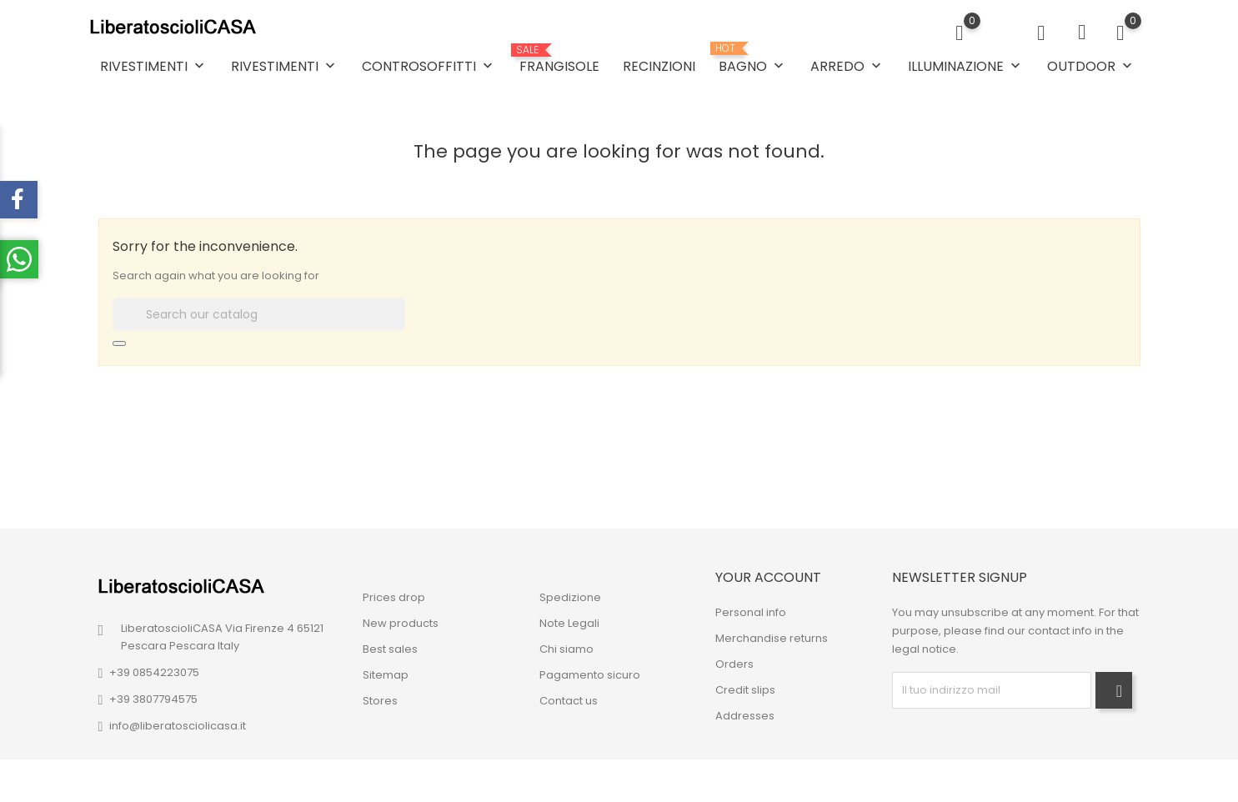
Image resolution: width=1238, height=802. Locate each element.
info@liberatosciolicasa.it (177, 726)
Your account (768, 577)
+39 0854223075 (154, 672)
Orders (734, 664)
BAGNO (753, 59)
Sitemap (385, 675)
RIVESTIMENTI (154, 66)
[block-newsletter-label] (991, 690)
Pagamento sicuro (589, 675)
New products (401, 623)
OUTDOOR (1091, 66)
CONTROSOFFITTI (429, 66)
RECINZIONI (659, 66)
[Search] (259, 314)
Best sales (390, 649)
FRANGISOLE (559, 60)
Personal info (750, 612)
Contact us (568, 701)
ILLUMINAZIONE (966, 66)
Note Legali (569, 623)
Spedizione (570, 597)
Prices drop (394, 597)
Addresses (744, 716)
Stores (380, 701)
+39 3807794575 (153, 699)
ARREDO (847, 66)
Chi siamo (566, 649)
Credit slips (745, 690)
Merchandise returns (771, 638)
